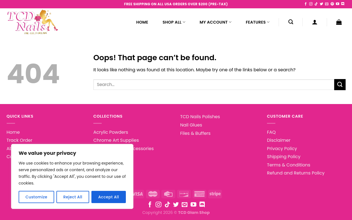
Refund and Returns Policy (295, 173)
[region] (72, 176)
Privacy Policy (282, 148)
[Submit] (339, 84)
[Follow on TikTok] (316, 4)
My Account (216, 22)
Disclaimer (278, 140)
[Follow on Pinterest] (332, 4)
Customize (37, 197)
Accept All (108, 197)
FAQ (271, 132)
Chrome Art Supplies (116, 140)
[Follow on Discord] (342, 4)
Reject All (72, 197)
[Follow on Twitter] (321, 4)
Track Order (20, 140)
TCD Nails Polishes (200, 116)
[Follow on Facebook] (305, 4)
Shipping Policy (284, 156)
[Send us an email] (326, 4)
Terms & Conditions (288, 165)
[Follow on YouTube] (337, 4)
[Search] (291, 22)
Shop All (174, 22)
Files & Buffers (195, 133)
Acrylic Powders (110, 132)
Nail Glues (191, 125)
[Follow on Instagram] (311, 4)
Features (257, 22)
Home (142, 22)
